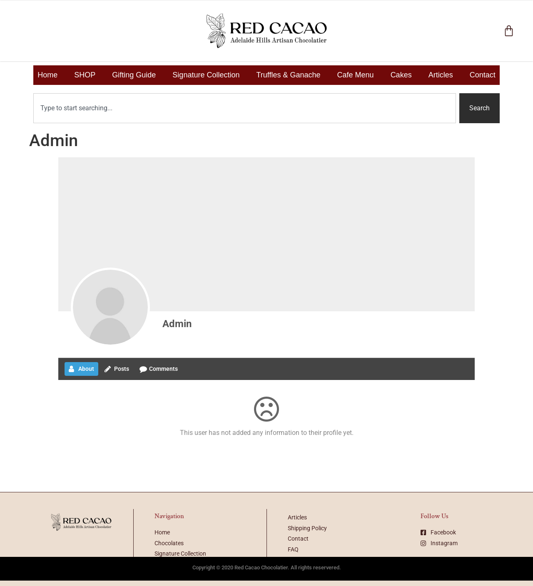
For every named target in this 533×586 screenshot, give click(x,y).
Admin (177, 324)
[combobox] (244, 108)
